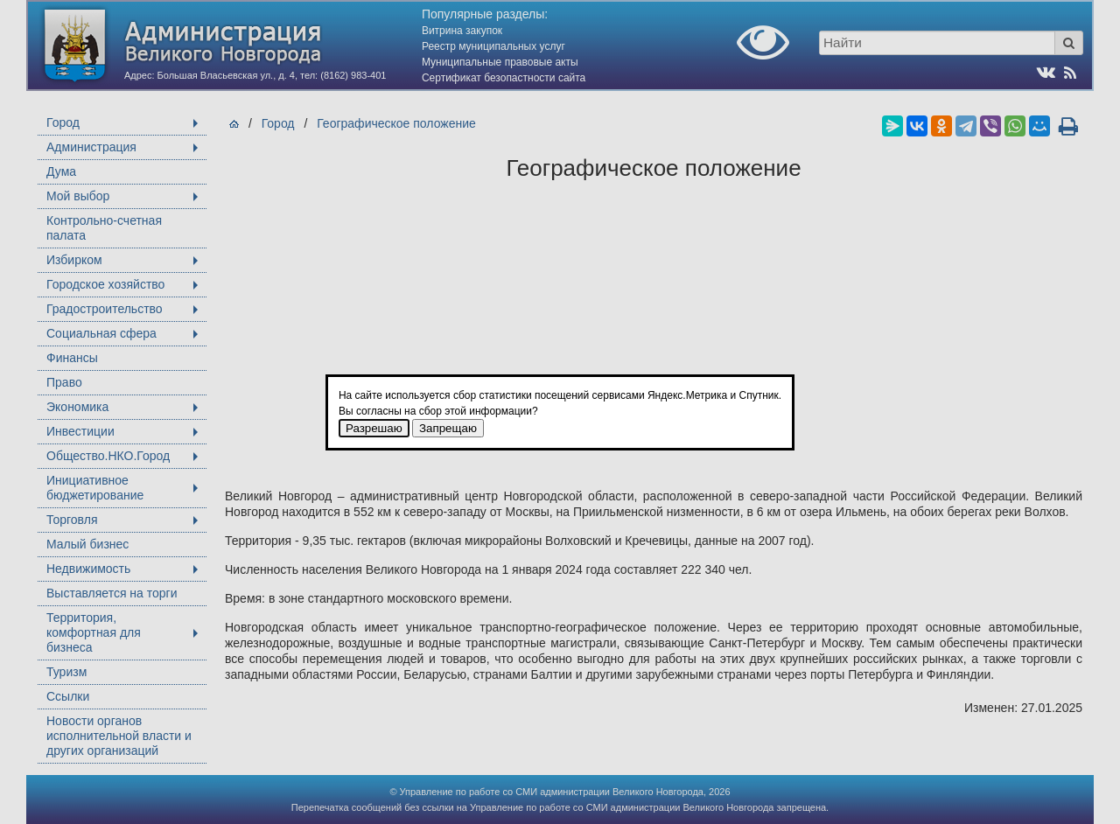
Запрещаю (448, 428)
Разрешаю (374, 428)
